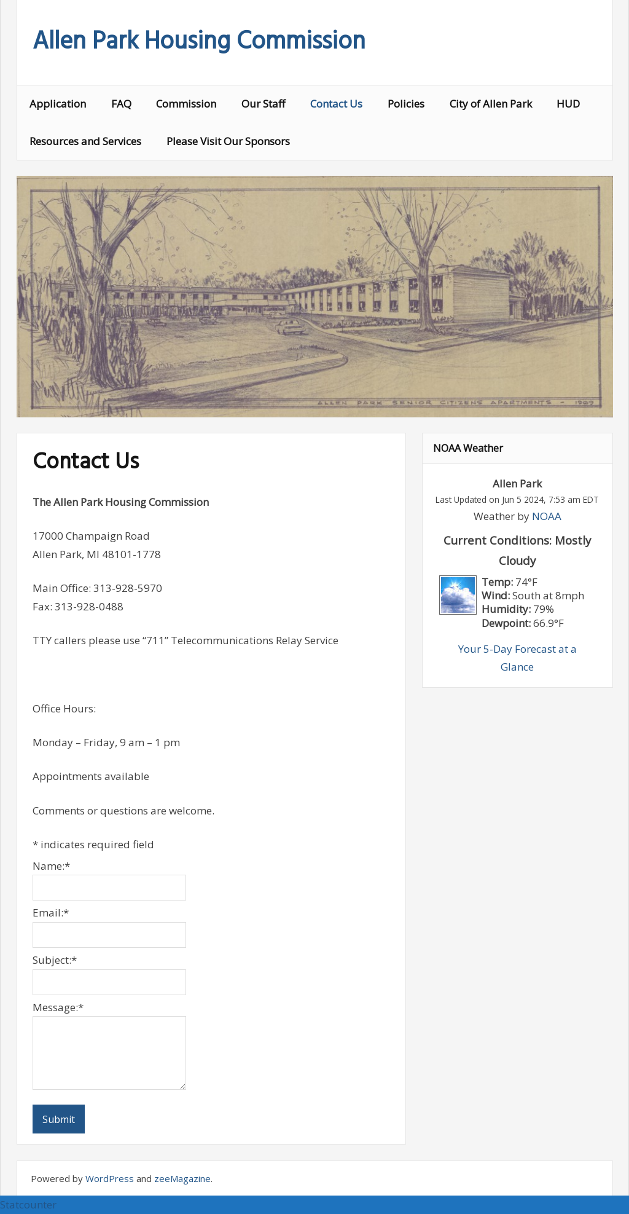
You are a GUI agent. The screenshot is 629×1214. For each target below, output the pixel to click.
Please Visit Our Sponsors (228, 141)
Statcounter (28, 1204)
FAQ (121, 104)
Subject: (55, 960)
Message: (58, 1007)
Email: (51, 912)
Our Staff (263, 104)
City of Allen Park (491, 104)
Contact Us (336, 104)
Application (57, 104)
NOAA (546, 516)
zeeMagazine (182, 1178)
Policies (406, 104)
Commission (186, 104)
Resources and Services (85, 141)
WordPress (109, 1178)
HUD (568, 104)
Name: (51, 866)
